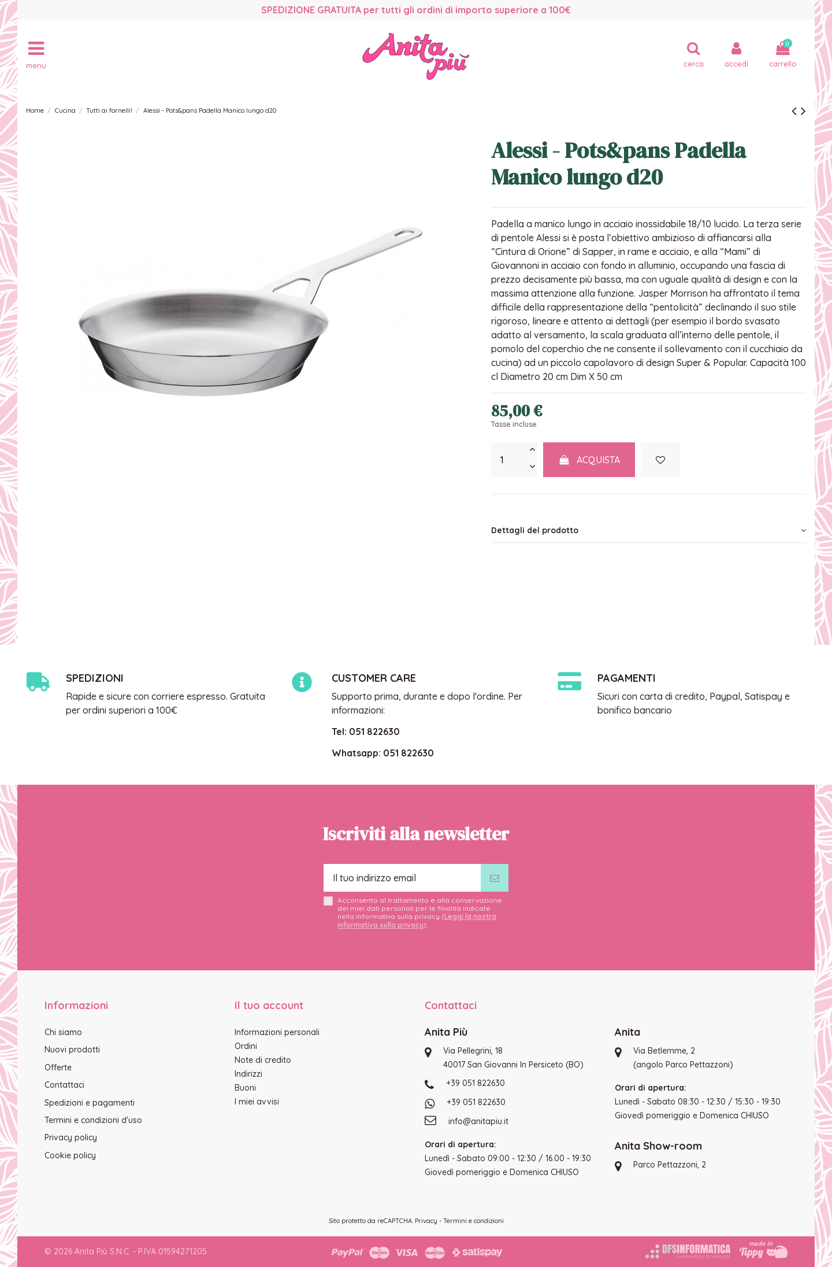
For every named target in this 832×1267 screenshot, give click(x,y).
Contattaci (64, 1085)
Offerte (58, 1067)
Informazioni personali (277, 1032)
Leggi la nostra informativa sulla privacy (416, 920)
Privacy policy (70, 1137)
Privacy (426, 1221)
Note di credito (263, 1060)
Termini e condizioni (473, 1221)
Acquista (589, 460)
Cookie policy (70, 1155)
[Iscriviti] (494, 878)
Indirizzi (248, 1074)
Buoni (245, 1088)
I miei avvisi (257, 1101)
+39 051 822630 (475, 1083)
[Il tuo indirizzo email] (402, 878)
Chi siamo (63, 1032)
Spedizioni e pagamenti (89, 1103)
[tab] (648, 530)
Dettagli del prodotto (648, 530)
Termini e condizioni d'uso (93, 1120)
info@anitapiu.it (478, 1121)
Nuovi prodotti (72, 1049)
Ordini (246, 1046)
